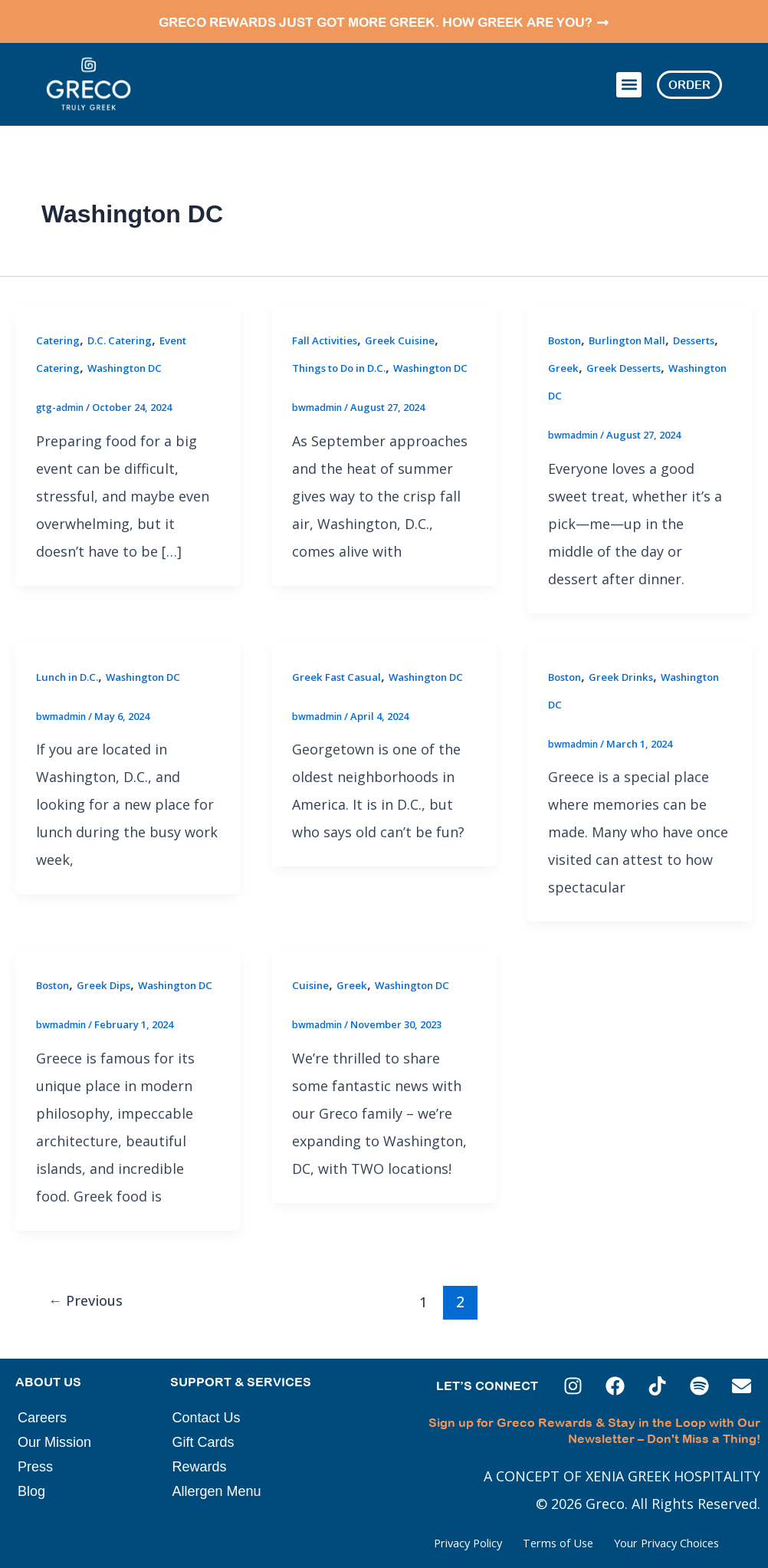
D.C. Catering (125, 321)
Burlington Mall (636, 321)
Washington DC (131, 349)
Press (35, 1466)
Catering (59, 321)
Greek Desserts (680, 349)
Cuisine (311, 966)
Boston (567, 321)
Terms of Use (503, 1542)
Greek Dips (110, 966)
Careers (42, 1417)
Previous (91, 1310)
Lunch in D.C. (70, 657)
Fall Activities (327, 321)
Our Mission (54, 1442)
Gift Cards (203, 1442)
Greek (617, 349)
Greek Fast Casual (340, 657)
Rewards (199, 1466)
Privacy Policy (383, 1542)
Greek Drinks (627, 657)
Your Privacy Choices (646, 1542)
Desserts (571, 349)
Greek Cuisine (406, 321)
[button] (629, 75)
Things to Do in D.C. (345, 349)
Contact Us (206, 1417)
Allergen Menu (216, 1491)
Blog (31, 1491)
